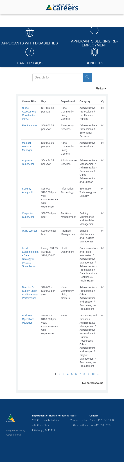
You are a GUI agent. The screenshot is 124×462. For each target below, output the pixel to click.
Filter (101, 88)
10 (93, 374)
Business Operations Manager (28, 319)
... (98, 374)
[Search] (57, 77)
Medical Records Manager (27, 146)
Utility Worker (29, 230)
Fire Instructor (30, 125)
